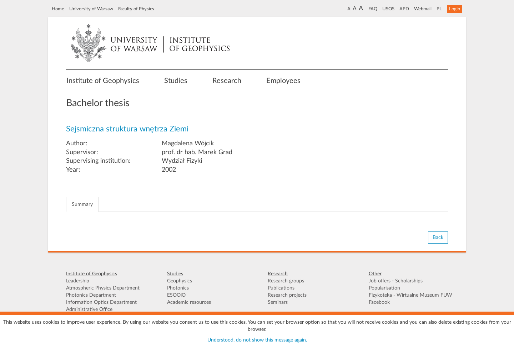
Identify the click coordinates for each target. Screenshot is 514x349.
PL (439, 9)
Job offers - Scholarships (396, 280)
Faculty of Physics (136, 9)
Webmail (423, 9)
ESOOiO (176, 295)
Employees (283, 80)
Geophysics (179, 280)
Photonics (178, 288)
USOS (388, 9)
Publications (281, 288)
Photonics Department (91, 295)
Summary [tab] (82, 204)
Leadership (77, 280)
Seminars (278, 302)
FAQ (372, 9)
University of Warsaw (91, 9)
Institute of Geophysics (102, 80)
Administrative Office (89, 309)
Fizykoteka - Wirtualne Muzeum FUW (410, 295)
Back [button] (438, 237)
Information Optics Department (101, 302)
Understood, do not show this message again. (257, 340)
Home (58, 9)
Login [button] (454, 9)
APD (404, 9)
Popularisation (384, 288)
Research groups (286, 280)
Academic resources (189, 302)
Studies (175, 80)
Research (226, 80)
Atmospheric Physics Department (103, 288)
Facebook (379, 302)
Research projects (287, 295)
